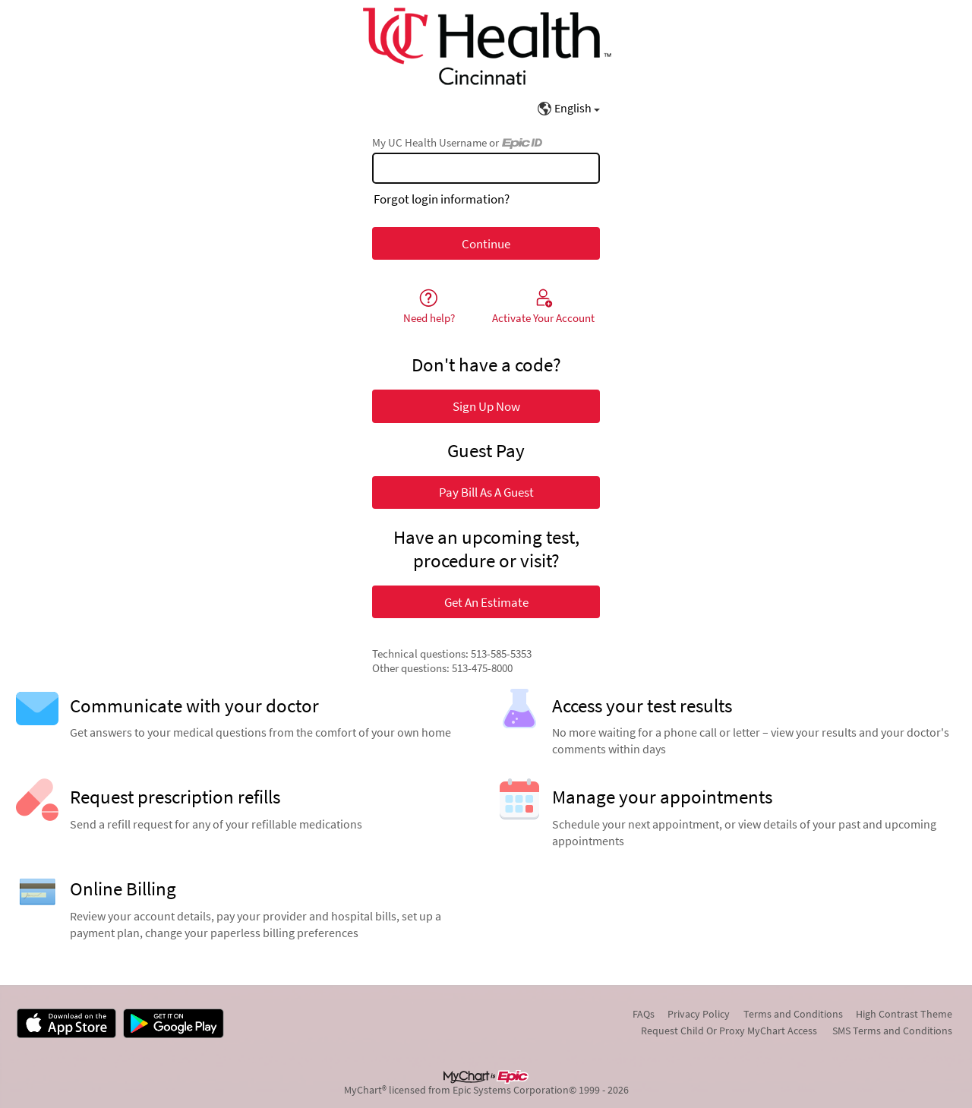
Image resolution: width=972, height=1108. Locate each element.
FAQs (644, 1014)
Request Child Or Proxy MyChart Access (729, 1030)
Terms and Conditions (793, 1014)
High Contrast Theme (904, 1014)
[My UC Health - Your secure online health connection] (486, 46)
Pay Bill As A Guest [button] (486, 492)
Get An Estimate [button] (486, 602)
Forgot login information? (442, 199)
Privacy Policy (698, 1014)
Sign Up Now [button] (486, 406)
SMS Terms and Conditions (892, 1030)
